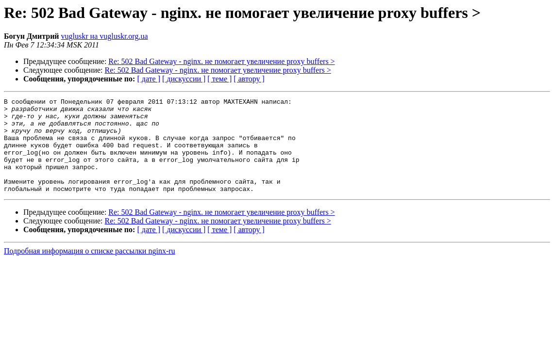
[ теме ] (219, 79)
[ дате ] (148, 79)
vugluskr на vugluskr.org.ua (104, 36)
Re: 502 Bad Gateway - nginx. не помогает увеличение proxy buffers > (221, 61)
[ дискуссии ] (183, 79)
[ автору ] (249, 79)
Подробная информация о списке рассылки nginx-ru (89, 270)
